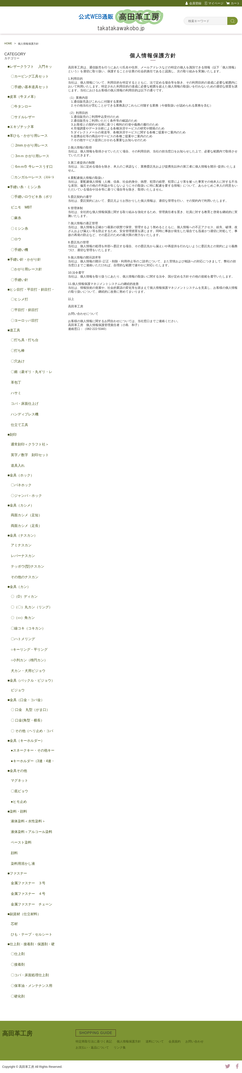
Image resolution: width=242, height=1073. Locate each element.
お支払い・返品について (92, 1047)
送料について (155, 1041)
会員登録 (195, 3)
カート (235, 3)
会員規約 (175, 1041)
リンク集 (120, 1047)
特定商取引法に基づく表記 (94, 1041)
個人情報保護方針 (129, 1041)
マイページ (215, 3)
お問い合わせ (194, 1041)
